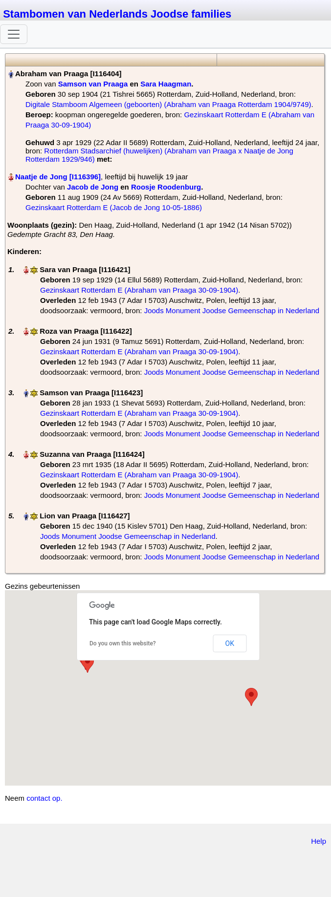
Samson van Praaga (93, 84)
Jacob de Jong (92, 187)
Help (318, 841)
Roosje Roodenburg (166, 187)
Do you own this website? (122, 643)
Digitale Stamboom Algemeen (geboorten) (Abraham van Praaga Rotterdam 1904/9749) (168, 104)
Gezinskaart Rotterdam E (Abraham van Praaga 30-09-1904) (139, 290)
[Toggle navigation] (13, 34)
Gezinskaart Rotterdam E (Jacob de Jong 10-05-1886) (113, 207)
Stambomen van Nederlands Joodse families (117, 14)
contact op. (44, 798)
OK (229, 643)
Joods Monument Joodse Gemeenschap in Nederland (232, 310)
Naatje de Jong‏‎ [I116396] (58, 176)
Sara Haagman (165, 84)
